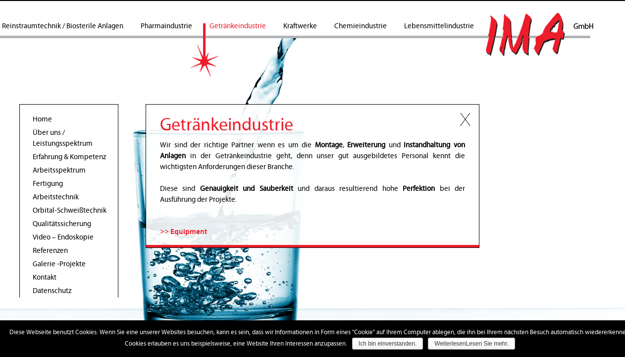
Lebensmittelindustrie (439, 26)
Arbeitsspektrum (59, 170)
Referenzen (50, 250)
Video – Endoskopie (63, 237)
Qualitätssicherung (62, 224)
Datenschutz (52, 291)
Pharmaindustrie (166, 26)
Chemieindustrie (360, 26)
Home (42, 119)
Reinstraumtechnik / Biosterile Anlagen (62, 26)
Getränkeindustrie (237, 26)
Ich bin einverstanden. (388, 343)
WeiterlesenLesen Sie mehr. (471, 343)
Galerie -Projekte (59, 264)
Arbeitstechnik (56, 197)
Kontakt (44, 277)
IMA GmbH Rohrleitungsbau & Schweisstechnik (539, 34)
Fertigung (48, 183)
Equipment (188, 232)
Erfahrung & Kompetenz (69, 157)
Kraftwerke (300, 26)
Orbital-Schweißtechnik (69, 210)
